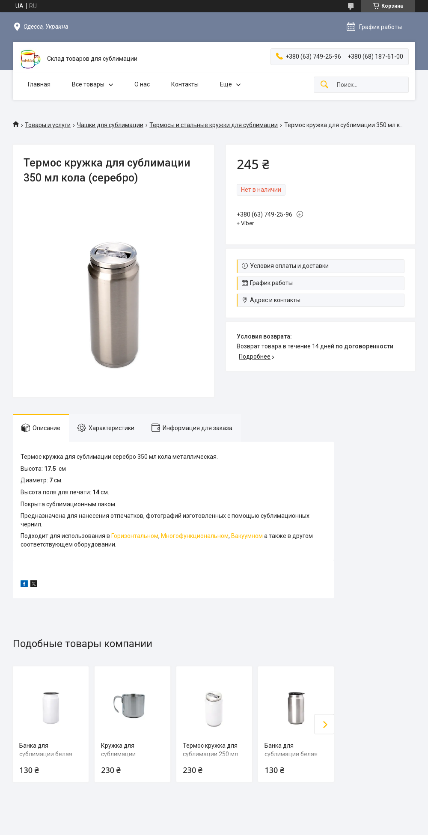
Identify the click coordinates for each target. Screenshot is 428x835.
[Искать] (324, 85)
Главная (39, 84)
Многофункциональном (195, 535)
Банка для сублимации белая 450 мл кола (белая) (47, 754)
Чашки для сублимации (110, 125)
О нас (142, 84)
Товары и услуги (48, 125)
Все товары (88, 84)
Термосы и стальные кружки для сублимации (213, 125)
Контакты (185, 84)
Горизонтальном (134, 535)
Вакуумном (247, 535)
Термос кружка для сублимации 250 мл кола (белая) (210, 754)
